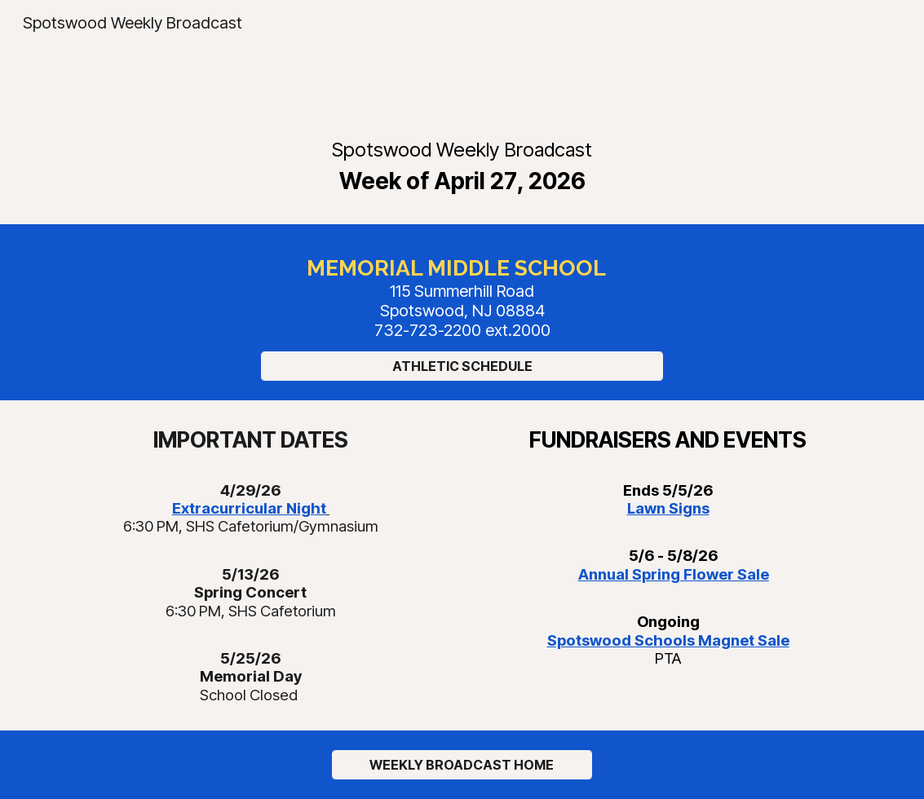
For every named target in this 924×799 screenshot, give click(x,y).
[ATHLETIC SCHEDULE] (462, 366)
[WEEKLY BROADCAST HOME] (462, 765)
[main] (462, 165)
